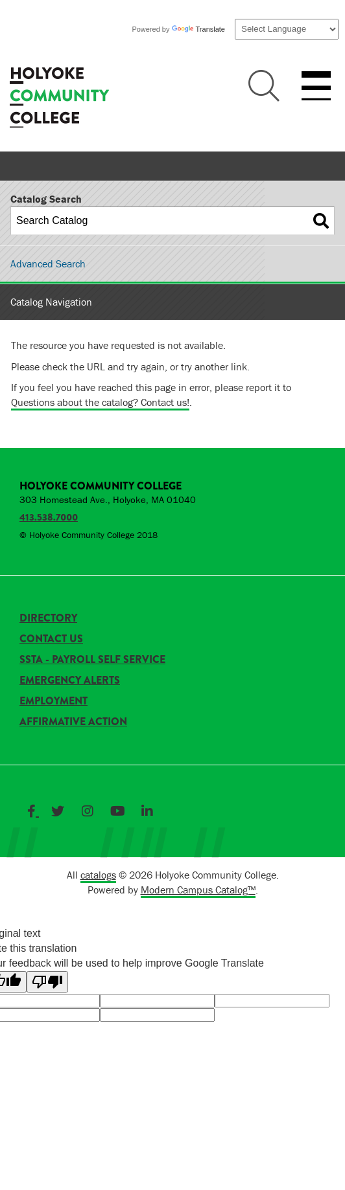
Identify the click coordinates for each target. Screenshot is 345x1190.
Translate (198, 29)
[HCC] (59, 99)
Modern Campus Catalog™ (198, 889)
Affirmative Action (73, 721)
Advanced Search (48, 263)
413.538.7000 (48, 517)
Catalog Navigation (51, 301)
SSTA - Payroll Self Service (92, 659)
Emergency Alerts (69, 680)
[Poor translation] (47, 982)
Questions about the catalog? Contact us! (100, 402)
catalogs (98, 874)
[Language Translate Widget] (287, 29)
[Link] (33, 811)
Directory (48, 618)
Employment (53, 700)
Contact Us (51, 638)
